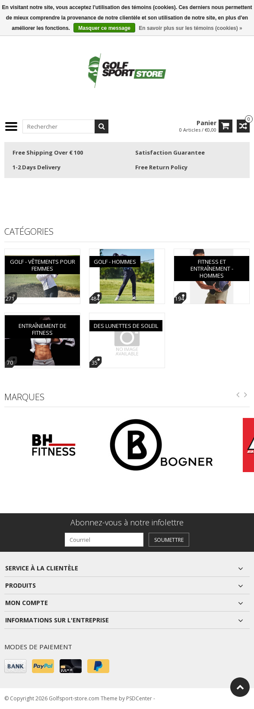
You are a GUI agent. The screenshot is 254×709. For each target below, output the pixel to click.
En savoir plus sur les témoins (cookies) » (190, 28)
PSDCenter (139, 698)
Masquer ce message (104, 28)
